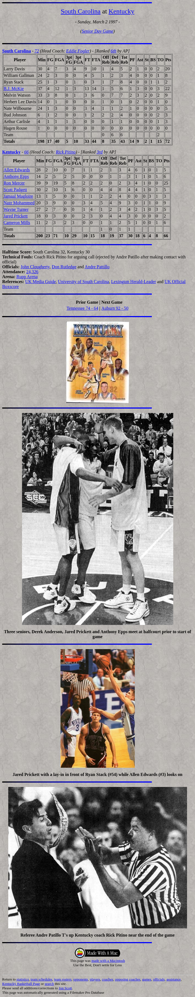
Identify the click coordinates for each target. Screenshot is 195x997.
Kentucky (121, 11)
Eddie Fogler (78, 51)
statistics (23, 979)
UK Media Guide (40, 281)
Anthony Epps (16, 176)
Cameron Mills (17, 222)
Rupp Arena (27, 276)
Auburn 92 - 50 (114, 308)
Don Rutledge (64, 266)
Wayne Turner (16, 209)
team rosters (63, 979)
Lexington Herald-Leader (133, 281)
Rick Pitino (66, 152)
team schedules (41, 979)
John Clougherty (35, 266)
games (146, 979)
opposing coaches (127, 979)
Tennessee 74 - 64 (82, 308)
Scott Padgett (15, 189)
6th (113, 51)
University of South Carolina (83, 281)
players (95, 979)
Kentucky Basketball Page (21, 984)
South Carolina (81, 11)
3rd (100, 152)
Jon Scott (65, 988)
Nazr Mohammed (19, 202)
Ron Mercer (14, 183)
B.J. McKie (14, 88)
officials (158, 979)
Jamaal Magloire (18, 196)
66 (26, 152)
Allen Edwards (17, 169)
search (49, 984)
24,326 (32, 271)
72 (37, 51)
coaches (107, 979)
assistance (173, 979)
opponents (80, 979)
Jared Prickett (16, 216)
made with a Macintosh (108, 961)
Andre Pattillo (97, 266)
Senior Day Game (97, 31)
